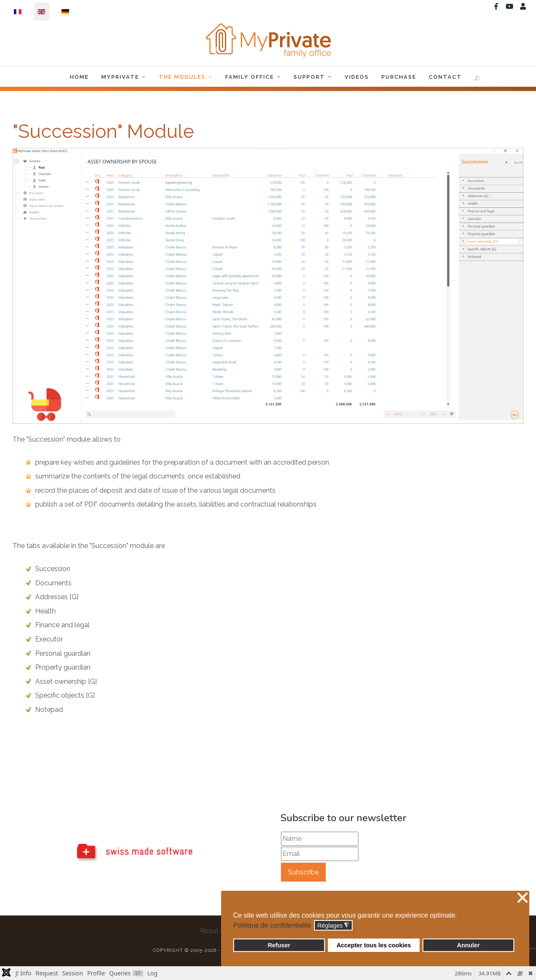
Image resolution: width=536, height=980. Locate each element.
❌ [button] (522, 898)
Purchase (398, 77)
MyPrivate (123, 77)
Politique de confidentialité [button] (272, 925)
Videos (357, 77)
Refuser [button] (279, 945)
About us (213, 931)
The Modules (186, 77)
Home (79, 77)
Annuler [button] (468, 945)
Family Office (253, 77)
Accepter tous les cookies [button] (374, 945)
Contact (445, 77)
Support (313, 77)
